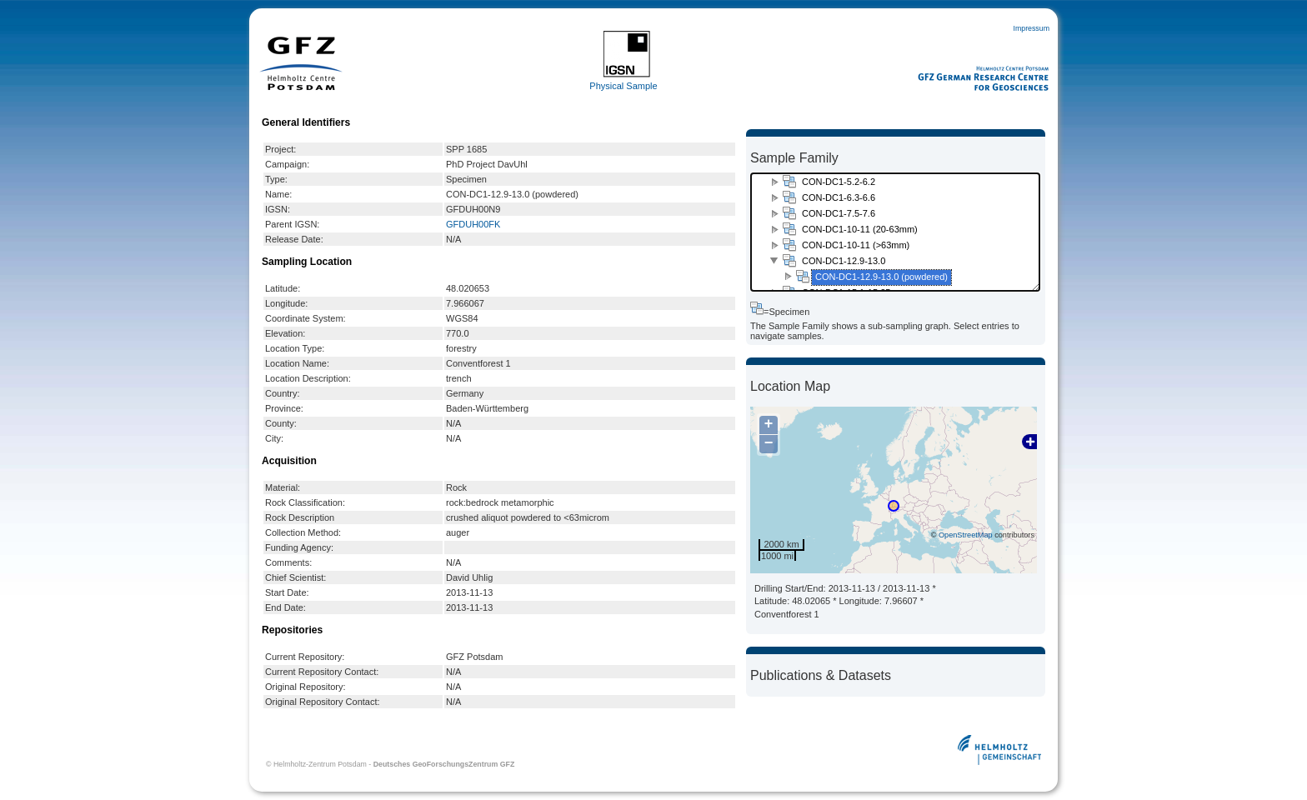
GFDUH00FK (473, 224)
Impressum (1031, 28)
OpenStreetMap (966, 535)
